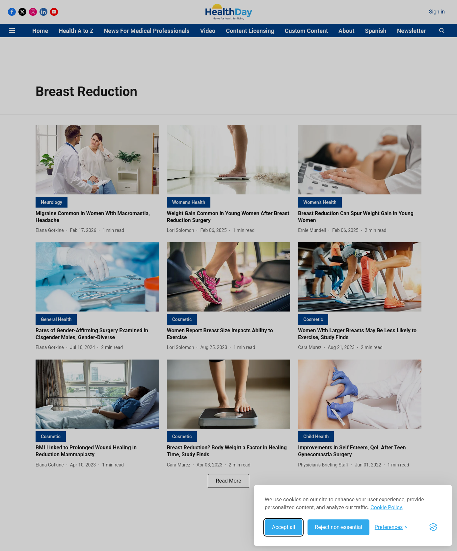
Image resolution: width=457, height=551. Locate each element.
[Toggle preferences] (391, 527)
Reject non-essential (338, 527)
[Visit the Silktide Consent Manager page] (433, 527)
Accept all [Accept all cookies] (283, 527)
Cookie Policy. (386, 507)
